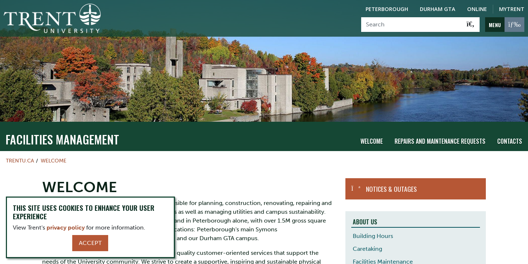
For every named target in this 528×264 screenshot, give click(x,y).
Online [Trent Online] (477, 9)
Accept (90, 242)
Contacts (509, 141)
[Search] (411, 24)
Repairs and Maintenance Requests (440, 141)
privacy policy (66, 227)
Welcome (371, 141)
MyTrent (511, 9)
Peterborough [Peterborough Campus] (387, 9)
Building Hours (373, 235)
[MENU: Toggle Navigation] (504, 24)
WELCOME (53, 160)
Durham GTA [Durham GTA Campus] (437, 9)
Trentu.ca (20, 160)
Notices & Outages (391, 188)
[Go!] (471, 24)
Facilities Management (62, 138)
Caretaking (367, 248)
